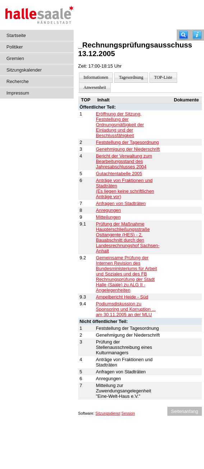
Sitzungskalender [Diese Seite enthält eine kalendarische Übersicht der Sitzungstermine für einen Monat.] (24, 70)
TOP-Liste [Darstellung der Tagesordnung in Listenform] (163, 77)
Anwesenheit (95, 87)
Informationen (96, 77)
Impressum (17, 93)
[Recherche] (183, 35)
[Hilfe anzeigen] (197, 35)
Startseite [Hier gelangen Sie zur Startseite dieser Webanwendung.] (16, 35)
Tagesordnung (131, 77)
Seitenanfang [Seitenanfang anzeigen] (184, 411)
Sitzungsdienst (108, 413)
